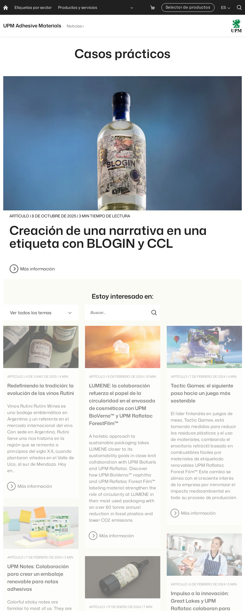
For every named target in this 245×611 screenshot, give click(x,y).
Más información (37, 269)
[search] (239, 7)
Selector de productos (188, 7)
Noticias (74, 26)
